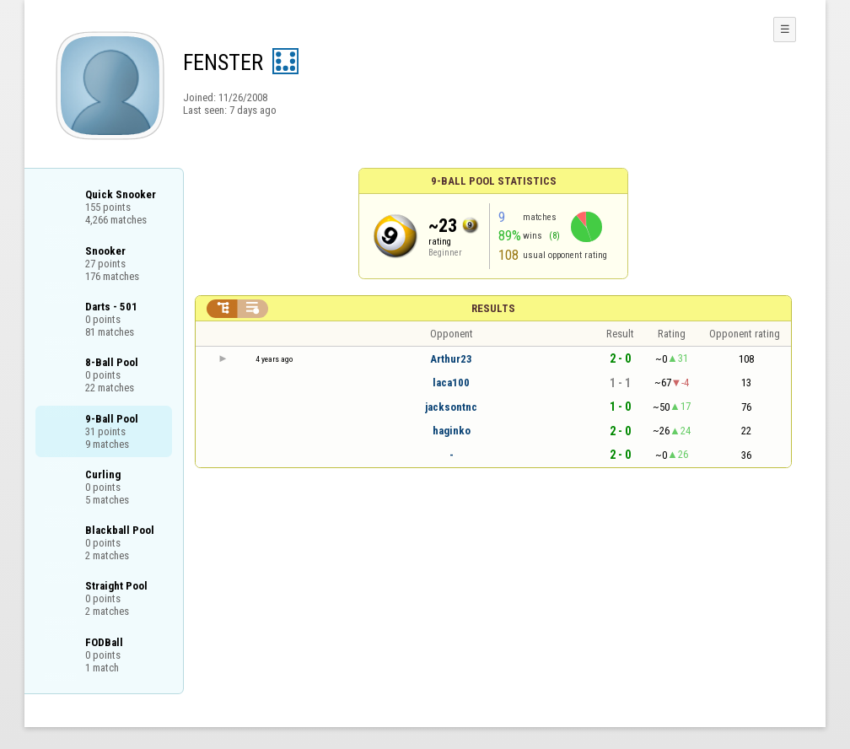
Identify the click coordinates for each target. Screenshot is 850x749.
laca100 (451, 382)
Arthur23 (451, 359)
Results (493, 308)
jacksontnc (451, 407)
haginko (452, 430)
